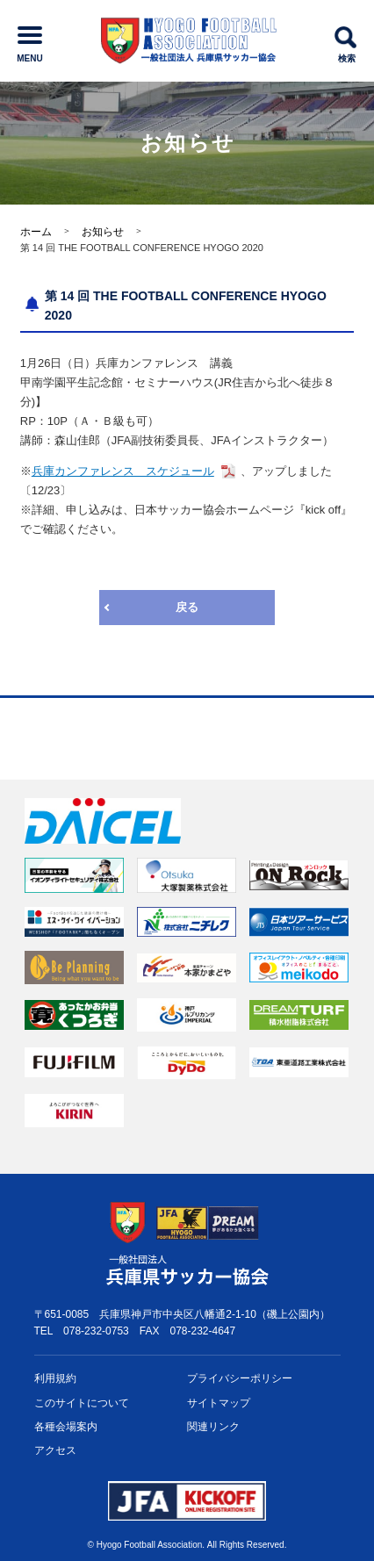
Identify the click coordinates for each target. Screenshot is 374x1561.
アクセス (55, 1450)
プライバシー (239, 1378)
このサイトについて (81, 1403)
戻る (187, 607)
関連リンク (213, 1427)
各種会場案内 (65, 1427)
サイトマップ (218, 1403)
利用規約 (55, 1378)
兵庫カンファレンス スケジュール (123, 471)
